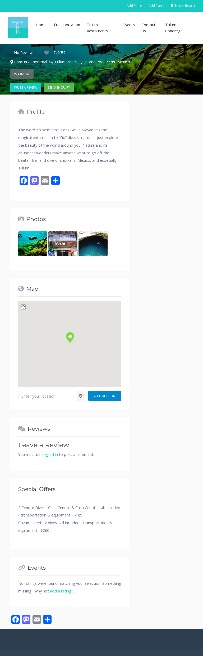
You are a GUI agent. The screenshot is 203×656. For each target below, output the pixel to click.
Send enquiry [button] (59, 87)
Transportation (66, 24)
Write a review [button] (25, 87)
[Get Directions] (104, 396)
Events (129, 24)
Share (22, 73)
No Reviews (24, 52)
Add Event (156, 5)
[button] (69, 337)
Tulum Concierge (174, 27)
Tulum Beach (183, 5)
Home (41, 24)
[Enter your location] (47, 396)
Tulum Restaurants (97, 27)
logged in (49, 454)
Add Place (134, 5)
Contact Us (148, 27)
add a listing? (61, 591)
